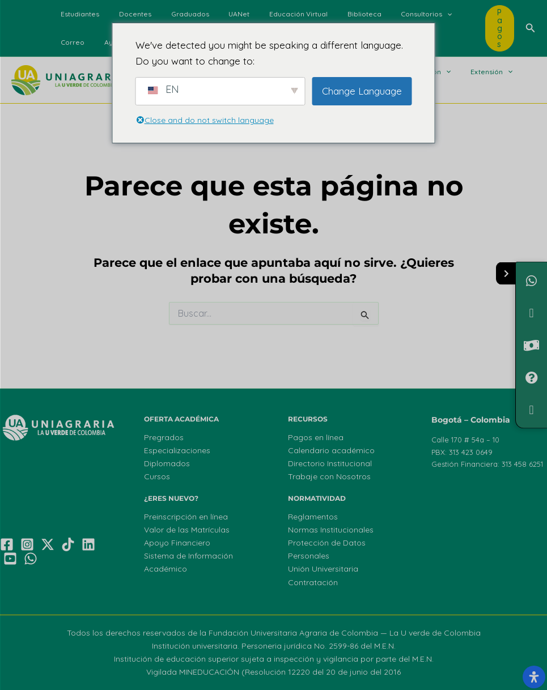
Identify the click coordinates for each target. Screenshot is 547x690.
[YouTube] (10, 558)
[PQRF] (531, 377)
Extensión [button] (464, 71)
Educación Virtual (271, 14)
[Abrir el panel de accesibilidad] (534, 677)
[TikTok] (68, 544)
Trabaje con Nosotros (329, 476)
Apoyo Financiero (177, 543)
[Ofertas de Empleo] (531, 410)
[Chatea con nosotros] (531, 280)
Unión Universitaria (323, 569)
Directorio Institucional (330, 463)
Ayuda (68, 42)
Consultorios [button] (387, 14)
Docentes (126, 14)
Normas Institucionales (331, 530)
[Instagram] (27, 544)
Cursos (157, 476)
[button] (408, 14)
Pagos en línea (316, 437)
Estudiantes (77, 14)
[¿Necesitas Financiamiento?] (531, 313)
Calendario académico (331, 450)
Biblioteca (331, 14)
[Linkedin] (88, 544)
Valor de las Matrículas (187, 530)
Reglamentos (313, 517)
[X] (47, 544)
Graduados (175, 14)
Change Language (362, 91)
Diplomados (167, 463)
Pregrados (164, 437)
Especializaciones (177, 450)
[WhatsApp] (30, 558)
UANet (217, 14)
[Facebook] (7, 544)
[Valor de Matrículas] (531, 345)
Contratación (313, 582)
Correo (438, 14)
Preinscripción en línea (186, 517)
